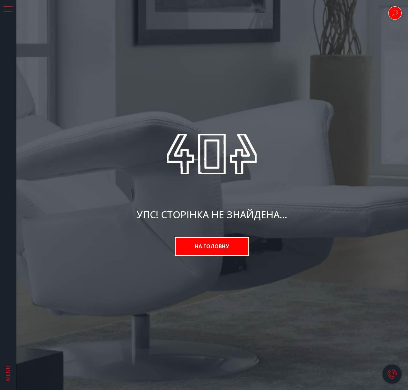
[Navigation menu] (8, 9)
